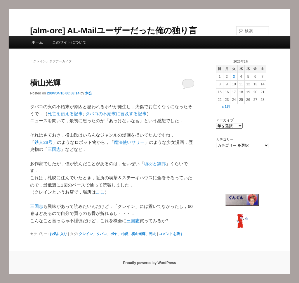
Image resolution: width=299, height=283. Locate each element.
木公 (88, 93)
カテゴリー (225, 139)
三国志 (54, 149)
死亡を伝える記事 (65, 113)
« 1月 (226, 107)
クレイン (86, 234)
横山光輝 (45, 82)
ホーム (37, 42)
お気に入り (58, 234)
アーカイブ (225, 120)
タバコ (101, 234)
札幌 (124, 234)
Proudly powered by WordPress (149, 263)
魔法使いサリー (129, 142)
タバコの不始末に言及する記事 (116, 113)
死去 (152, 234)
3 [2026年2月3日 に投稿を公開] (234, 77)
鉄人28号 (43, 142)
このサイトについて (69, 42)
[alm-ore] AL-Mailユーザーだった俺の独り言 (113, 30)
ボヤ (113, 234)
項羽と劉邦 (155, 163)
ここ (100, 191)
